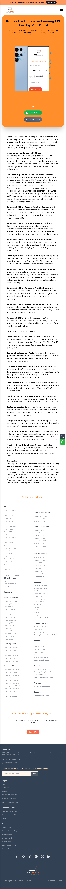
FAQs (4, 818)
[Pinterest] (36, 856)
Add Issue (36, 89)
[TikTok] (30, 856)
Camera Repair (7, 827)
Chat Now (32, 112)
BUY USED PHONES (9, 798)
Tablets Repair (7, 849)
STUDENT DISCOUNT (9, 795)
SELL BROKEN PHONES (10, 802)
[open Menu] (61, 9)
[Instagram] (23, 856)
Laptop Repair (7, 838)
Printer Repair (7, 842)
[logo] (10, 10)
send (34, 773)
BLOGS (4, 791)
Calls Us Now (33, 119)
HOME (4, 784)
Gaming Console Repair (10, 831)
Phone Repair (7, 834)
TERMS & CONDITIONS (10, 811)
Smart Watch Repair (9, 845)
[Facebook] (17, 856)
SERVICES (5, 787)
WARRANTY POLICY (9, 814)
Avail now (51, 2)
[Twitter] (42, 856)
